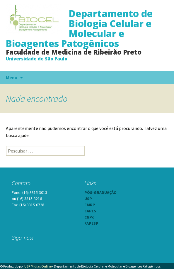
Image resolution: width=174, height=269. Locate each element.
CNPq (89, 217)
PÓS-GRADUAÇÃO (100, 192)
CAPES (90, 211)
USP (88, 198)
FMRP (89, 204)
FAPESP (91, 223)
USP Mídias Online (38, 266)
